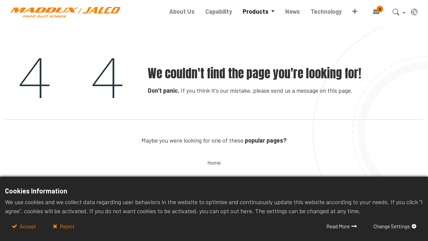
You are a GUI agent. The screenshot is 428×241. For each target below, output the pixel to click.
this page (339, 90)
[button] (354, 11)
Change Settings (391, 226)
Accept (27, 226)
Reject (67, 226)
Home (214, 162)
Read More (338, 226)
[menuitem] (182, 11)
